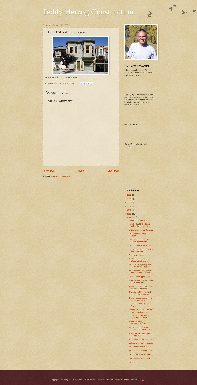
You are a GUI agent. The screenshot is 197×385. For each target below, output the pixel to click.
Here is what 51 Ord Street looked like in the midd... (139, 225)
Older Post (113, 170)
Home (81, 170)
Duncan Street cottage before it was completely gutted (141, 311)
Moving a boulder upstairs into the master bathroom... (140, 287)
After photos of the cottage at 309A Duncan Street (140, 317)
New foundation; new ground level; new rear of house (140, 272)
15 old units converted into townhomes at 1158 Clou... (140, 322)
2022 (129, 195)
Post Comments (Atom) (62, 176)
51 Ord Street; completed (139, 220)
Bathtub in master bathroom (140, 245)
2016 (129, 206)
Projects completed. (136, 255)
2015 (129, 210)
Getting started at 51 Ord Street (141, 230)
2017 (129, 203)
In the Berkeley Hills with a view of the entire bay (141, 281)
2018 (129, 199)
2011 (129, 214)
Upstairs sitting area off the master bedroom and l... (139, 240)
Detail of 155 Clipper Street (139, 276)
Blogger (142, 380)
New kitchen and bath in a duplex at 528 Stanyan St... (140, 328)
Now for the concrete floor (139, 347)
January (132, 217)
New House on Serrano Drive (140, 351)
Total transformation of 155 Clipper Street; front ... (139, 260)
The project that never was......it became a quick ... (141, 334)
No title (131, 362)
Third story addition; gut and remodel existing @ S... (140, 293)
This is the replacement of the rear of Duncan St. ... (140, 299)
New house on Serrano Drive (140, 354)
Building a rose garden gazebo (141, 343)
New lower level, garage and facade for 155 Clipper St (140, 266)
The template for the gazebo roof (141, 339)
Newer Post (48, 170)
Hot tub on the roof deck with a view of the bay (141, 250)
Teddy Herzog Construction (88, 11)
